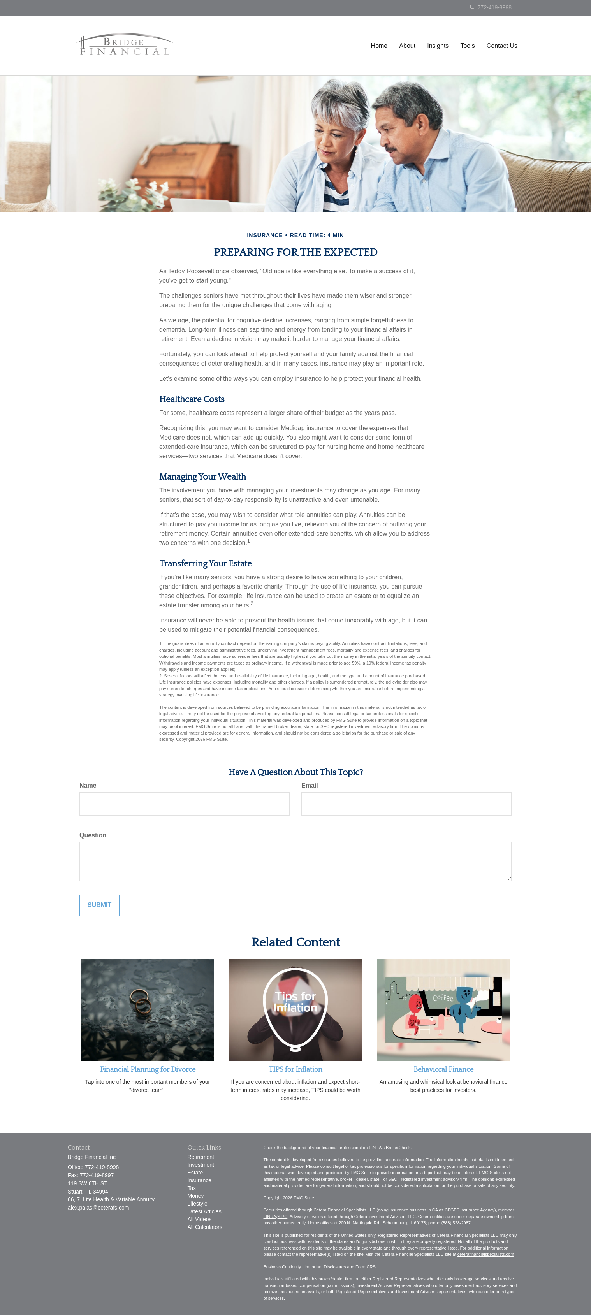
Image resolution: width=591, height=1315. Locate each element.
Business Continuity (282, 1266)
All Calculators (205, 1227)
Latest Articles (205, 1211)
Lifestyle (198, 1204)
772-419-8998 (491, 7)
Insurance (199, 1180)
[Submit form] (99, 905)
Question (92, 835)
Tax (192, 1188)
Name (88, 785)
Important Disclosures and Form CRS (340, 1266)
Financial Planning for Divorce (147, 1070)
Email (309, 785)
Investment (201, 1165)
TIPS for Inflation (295, 1070)
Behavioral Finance (443, 1070)
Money (196, 1196)
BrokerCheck (398, 1147)
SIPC (283, 1216)
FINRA (270, 1216)
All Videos (200, 1219)
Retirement (201, 1157)
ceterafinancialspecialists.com (485, 1254)
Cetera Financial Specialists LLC (344, 1210)
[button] (408, 47)
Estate (195, 1172)
